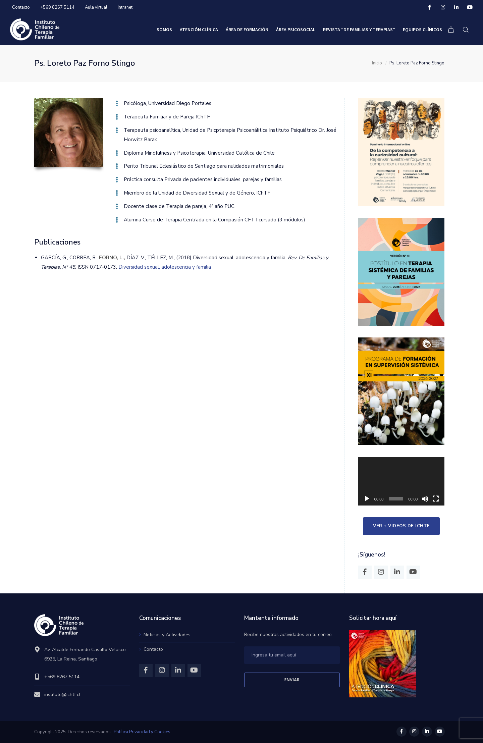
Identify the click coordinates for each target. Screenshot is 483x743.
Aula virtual (96, 7)
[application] (401, 481)
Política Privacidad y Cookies (142, 732)
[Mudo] (425, 498)
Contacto (21, 7)
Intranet (125, 7)
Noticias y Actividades (167, 635)
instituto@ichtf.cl (62, 694)
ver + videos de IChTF (401, 526)
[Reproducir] (367, 498)
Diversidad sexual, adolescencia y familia (164, 267)
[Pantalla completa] (435, 498)
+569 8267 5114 (57, 7)
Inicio (377, 63)
